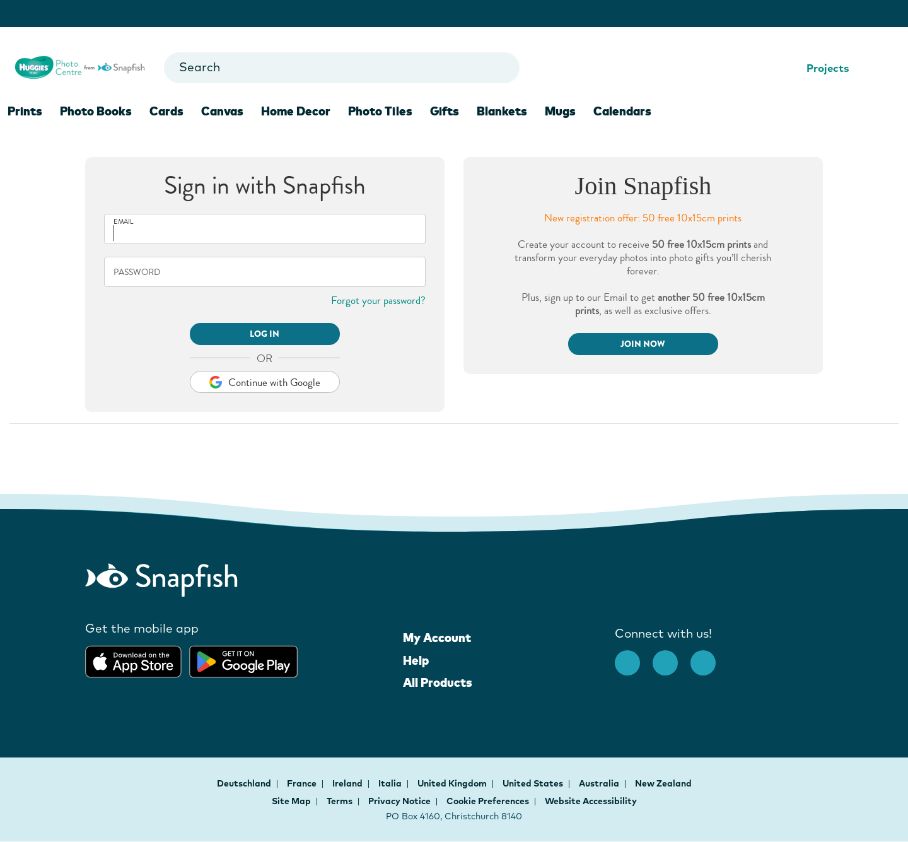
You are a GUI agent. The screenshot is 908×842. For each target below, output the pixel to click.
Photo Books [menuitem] (96, 111)
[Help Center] (865, 68)
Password (137, 272)
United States (534, 783)
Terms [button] (339, 801)
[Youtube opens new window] (709, 656)
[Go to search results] (499, 68)
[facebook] (634, 656)
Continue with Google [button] (264, 382)
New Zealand (663, 783)
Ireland (348, 783)
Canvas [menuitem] (222, 111)
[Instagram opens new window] (671, 656)
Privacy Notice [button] (399, 801)
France (302, 783)
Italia (391, 783)
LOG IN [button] (264, 334)
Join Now (642, 344)
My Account (437, 637)
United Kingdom (453, 783)
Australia (600, 783)
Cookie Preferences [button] (487, 801)
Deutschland (245, 783)
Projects (819, 67)
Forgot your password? (378, 300)
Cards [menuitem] (166, 111)
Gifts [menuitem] (444, 111)
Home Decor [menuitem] (295, 111)
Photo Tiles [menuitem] (380, 111)
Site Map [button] (291, 801)
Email (123, 221)
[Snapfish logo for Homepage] (80, 66)
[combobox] (341, 67)
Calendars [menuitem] (622, 111)
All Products (437, 682)
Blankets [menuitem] (502, 111)
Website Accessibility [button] (591, 801)
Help (416, 660)
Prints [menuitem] (25, 111)
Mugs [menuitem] (560, 111)
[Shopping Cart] (884, 68)
